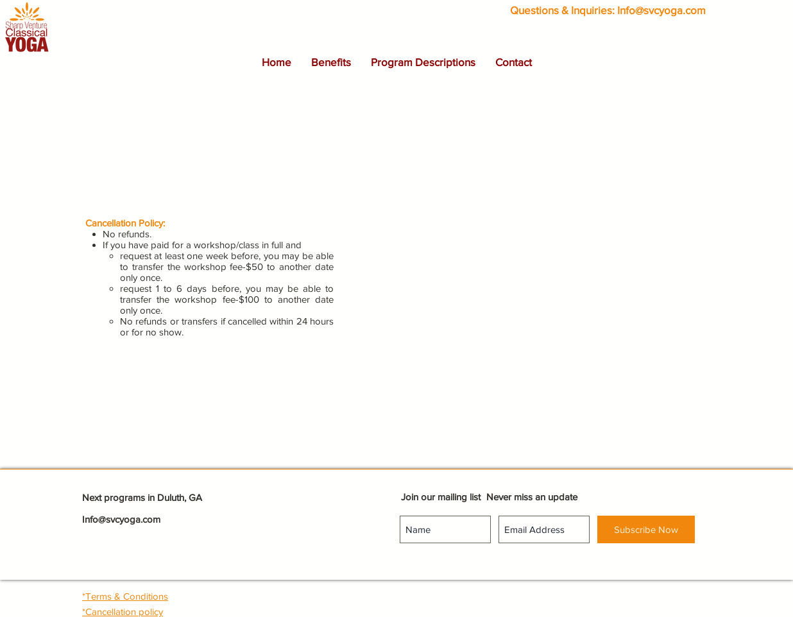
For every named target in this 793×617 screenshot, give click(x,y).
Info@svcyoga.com (661, 10)
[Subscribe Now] (646, 529)
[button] (331, 62)
